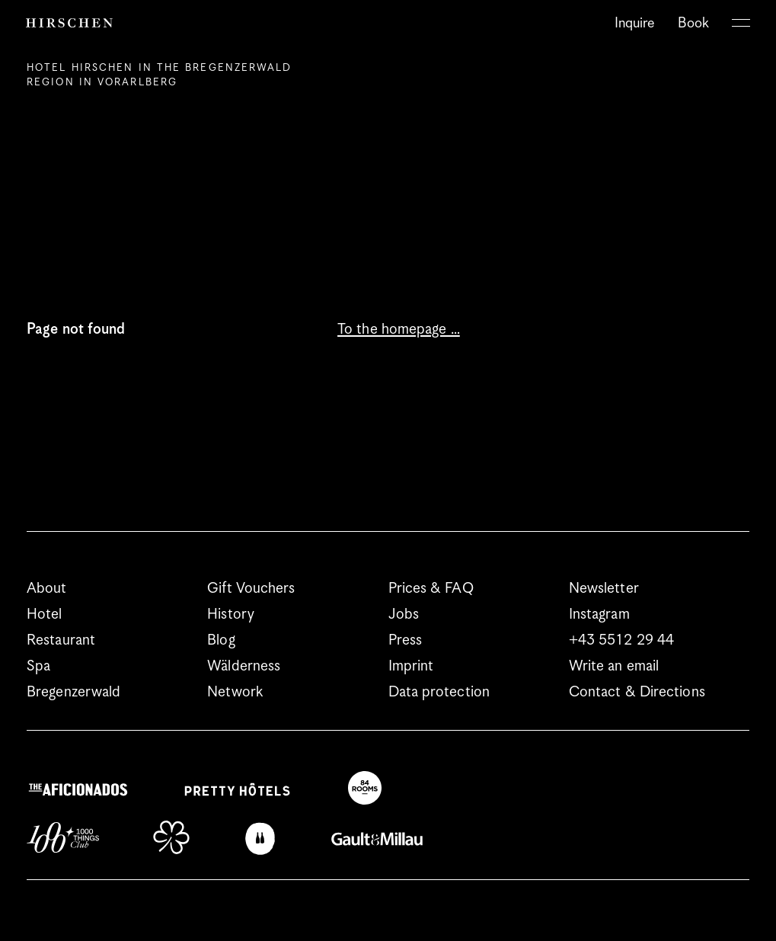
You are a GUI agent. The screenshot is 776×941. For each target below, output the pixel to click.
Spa (38, 666)
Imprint (411, 666)
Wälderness (243, 666)
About (47, 588)
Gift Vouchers (251, 588)
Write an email (614, 666)
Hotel (44, 614)
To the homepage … (398, 329)
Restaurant (61, 640)
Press (405, 640)
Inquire (635, 23)
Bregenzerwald (73, 692)
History (230, 614)
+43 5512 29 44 (621, 640)
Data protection (439, 692)
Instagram (599, 614)
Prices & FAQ (431, 588)
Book (693, 23)
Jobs (403, 614)
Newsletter (604, 588)
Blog (221, 640)
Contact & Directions (637, 692)
